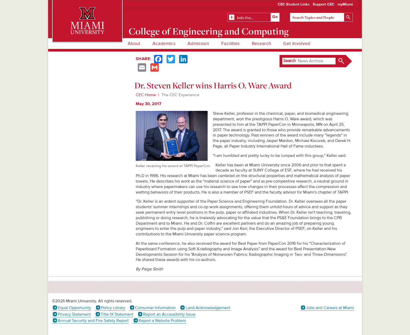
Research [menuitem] (261, 43)
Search (289, 60)
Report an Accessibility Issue (169, 314)
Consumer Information (155, 307)
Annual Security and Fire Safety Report (93, 320)
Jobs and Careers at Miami (330, 307)
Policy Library (113, 307)
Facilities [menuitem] (230, 43)
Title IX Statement (117, 314)
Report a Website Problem (162, 320)
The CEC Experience (180, 95)
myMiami (345, 4)
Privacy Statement (74, 314)
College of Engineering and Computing (209, 31)
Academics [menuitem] (163, 43)
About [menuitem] (134, 43)
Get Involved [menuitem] (296, 43)
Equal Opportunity (74, 307)
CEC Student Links (294, 4)
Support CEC (323, 4)
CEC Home (146, 95)
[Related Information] (253, 17)
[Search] (321, 17)
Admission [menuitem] (198, 43)
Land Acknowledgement (208, 307)
